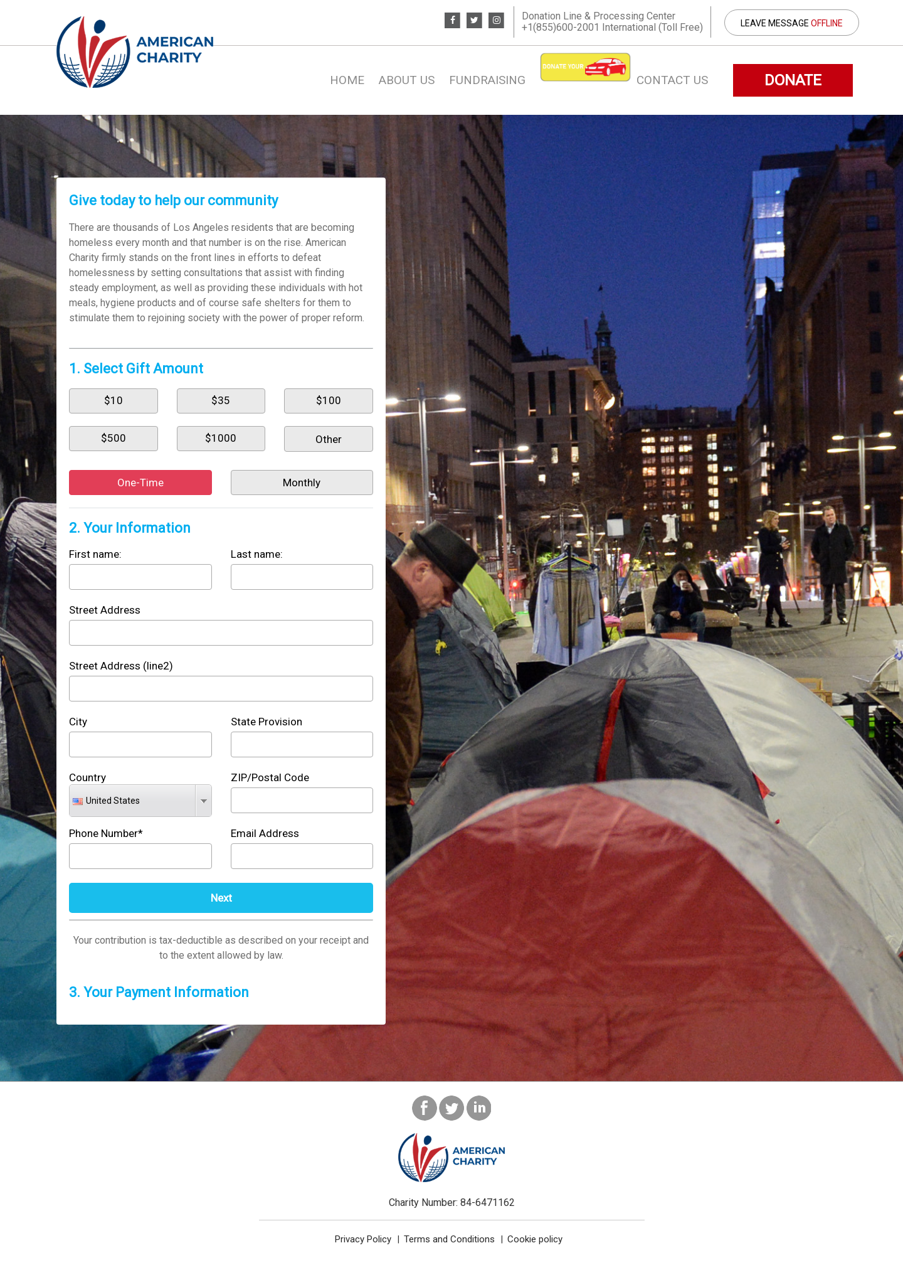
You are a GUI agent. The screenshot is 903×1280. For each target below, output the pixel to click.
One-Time (140, 482)
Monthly (301, 482)
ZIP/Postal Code (270, 777)
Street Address (104, 610)
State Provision (266, 721)
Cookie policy (534, 1239)
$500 (113, 438)
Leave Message (792, 23)
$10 (113, 400)
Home (347, 80)
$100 (328, 400)
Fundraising (487, 80)
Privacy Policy (363, 1239)
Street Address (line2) (121, 665)
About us (407, 80)
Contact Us (672, 80)
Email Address (265, 833)
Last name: (257, 554)
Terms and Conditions (449, 1239)
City (78, 721)
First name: (95, 554)
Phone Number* (106, 833)
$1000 (220, 438)
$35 (220, 400)
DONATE (792, 80)
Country (87, 777)
